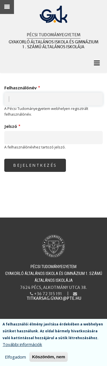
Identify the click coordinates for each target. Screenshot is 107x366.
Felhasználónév (20, 88)
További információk (22, 345)
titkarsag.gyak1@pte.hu (54, 298)
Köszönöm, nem (48, 357)
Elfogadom (15, 358)
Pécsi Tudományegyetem (53, 34)
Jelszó (10, 126)
